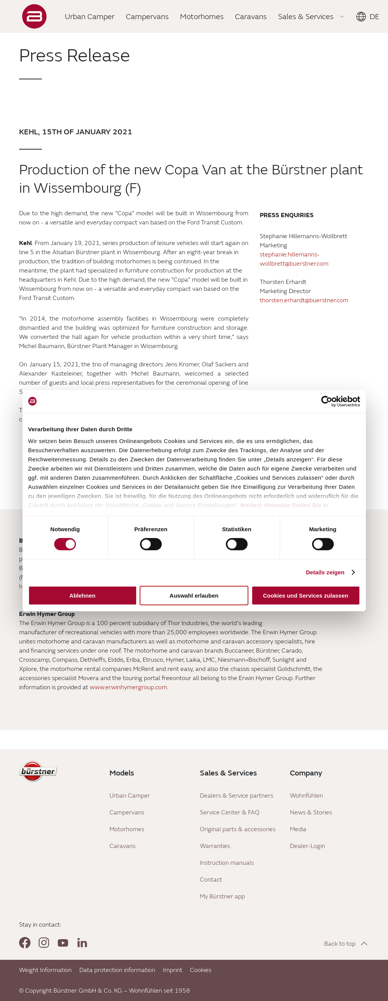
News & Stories (311, 812)
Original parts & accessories (237, 829)
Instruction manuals (227, 863)
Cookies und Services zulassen (305, 595)
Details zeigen (325, 572)
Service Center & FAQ (229, 812)
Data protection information (117, 970)
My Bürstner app (222, 896)
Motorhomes (126, 829)
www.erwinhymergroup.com (128, 687)
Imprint (172, 970)
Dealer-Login (307, 846)
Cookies (200, 970)
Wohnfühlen (306, 796)
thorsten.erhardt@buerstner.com (304, 300)
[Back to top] (346, 943)
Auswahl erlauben (193, 595)
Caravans (122, 846)
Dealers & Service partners (236, 796)
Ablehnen (82, 595)
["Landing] (34, 16)
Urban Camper (129, 796)
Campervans (126, 812)
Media (298, 829)
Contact (211, 879)
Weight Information (45, 970)
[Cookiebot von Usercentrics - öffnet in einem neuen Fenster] (326, 401)
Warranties (215, 846)
